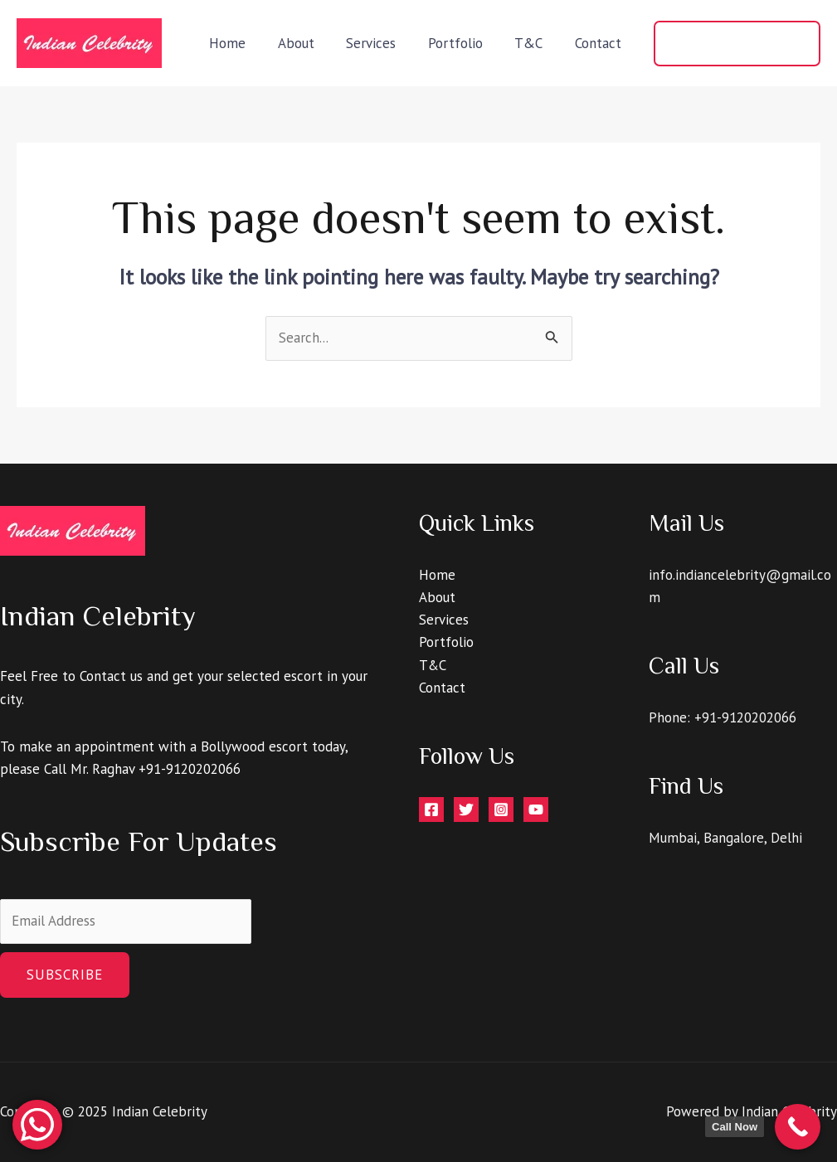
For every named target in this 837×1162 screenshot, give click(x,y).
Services (384, 43)
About (312, 43)
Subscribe (65, 974)
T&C (534, 43)
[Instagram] (501, 809)
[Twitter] (466, 809)
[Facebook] (431, 809)
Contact (600, 43)
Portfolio (464, 43)
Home (248, 43)
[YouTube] (535, 809)
